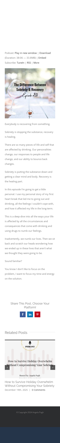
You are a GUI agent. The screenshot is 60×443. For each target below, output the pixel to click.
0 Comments (38, 389)
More (36, 62)
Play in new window (26, 52)
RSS (29, 62)
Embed (42, 57)
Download (45, 52)
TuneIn (20, 62)
